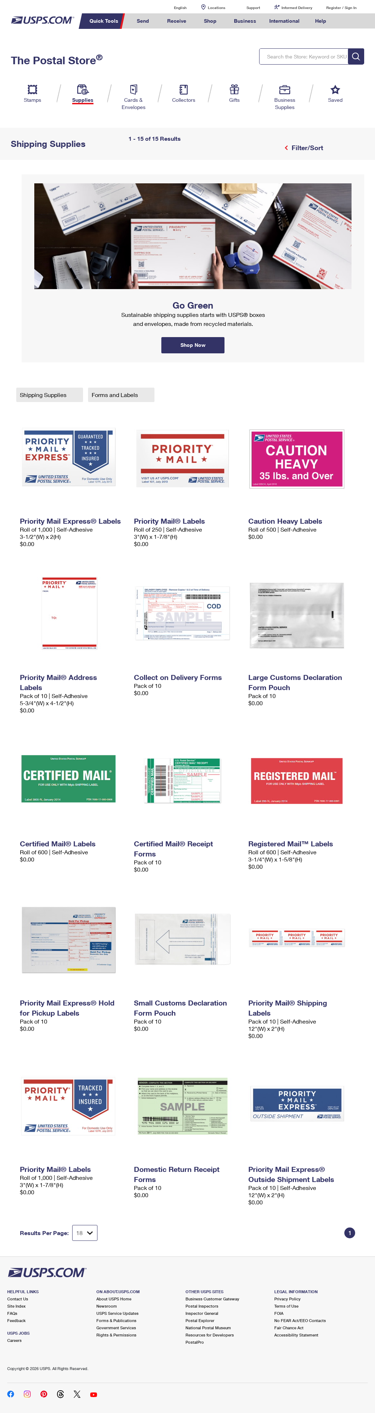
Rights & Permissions (116, 1335)
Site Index (16, 1306)
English (173, 7)
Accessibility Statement (296, 1335)
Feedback (16, 1320)
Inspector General (202, 1313)
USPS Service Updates (117, 1313)
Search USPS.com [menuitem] (345, 21)
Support (253, 7)
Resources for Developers (210, 1335)
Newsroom (106, 1306)
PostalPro (195, 1342)
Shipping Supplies (44, 394)
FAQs (12, 1313)
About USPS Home (113, 1298)
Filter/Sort (306, 148)
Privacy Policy (287, 1298)
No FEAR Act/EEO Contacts (300, 1320)
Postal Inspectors (202, 1306)
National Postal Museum (208, 1327)
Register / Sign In (341, 7)
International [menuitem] (284, 21)
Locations (216, 7)
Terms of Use (286, 1306)
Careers (14, 1340)
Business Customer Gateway (212, 1298)
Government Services (116, 1327)
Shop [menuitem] (210, 21)
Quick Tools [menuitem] (104, 21)
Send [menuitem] (143, 21)
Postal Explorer (200, 1320)
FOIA (278, 1313)
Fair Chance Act (289, 1327)
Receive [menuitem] (176, 21)
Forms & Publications (116, 1320)
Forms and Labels (115, 394)
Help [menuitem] (320, 21)
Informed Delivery (297, 7)
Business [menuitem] (245, 21)
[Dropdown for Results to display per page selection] (84, 1233)
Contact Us (17, 1298)
